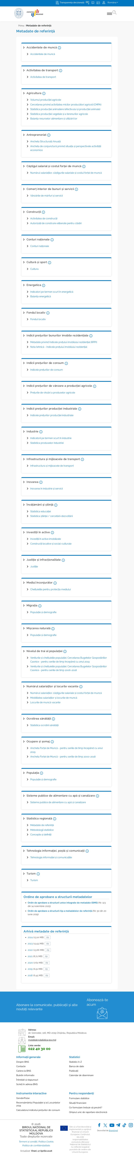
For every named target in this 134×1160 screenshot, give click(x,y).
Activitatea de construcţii (43, 218)
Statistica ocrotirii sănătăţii (44, 725)
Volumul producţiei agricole (45, 99)
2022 (36, 950)
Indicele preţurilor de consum (46, 369)
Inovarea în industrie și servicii (46, 488)
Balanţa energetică (40, 296)
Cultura (34, 269)
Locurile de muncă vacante (45, 702)
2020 (35, 962)
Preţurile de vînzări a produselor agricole (52, 392)
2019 (35, 969)
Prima (21, 25)
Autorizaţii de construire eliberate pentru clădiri (56, 223)
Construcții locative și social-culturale (50, 543)
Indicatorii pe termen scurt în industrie (50, 438)
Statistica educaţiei (40, 511)
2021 (35, 956)
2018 (35, 975)
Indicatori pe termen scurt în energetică (51, 291)
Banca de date (76, 1066)
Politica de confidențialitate (36, 1145)
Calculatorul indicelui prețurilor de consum (38, 1110)
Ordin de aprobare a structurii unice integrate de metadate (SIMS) (63, 902)
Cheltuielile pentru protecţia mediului (50, 589)
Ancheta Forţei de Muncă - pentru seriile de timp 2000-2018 (63, 756)
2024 (36, 937)
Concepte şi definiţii (40, 834)
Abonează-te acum (97, 1002)
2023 (36, 943)
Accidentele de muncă (42, 54)
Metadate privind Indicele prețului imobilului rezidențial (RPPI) (63, 342)
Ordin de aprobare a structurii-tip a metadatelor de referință (60, 911)
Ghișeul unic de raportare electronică (88, 1112)
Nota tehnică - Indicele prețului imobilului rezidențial (58, 347)
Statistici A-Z (75, 1062)
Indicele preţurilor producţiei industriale (51, 415)
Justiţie (34, 566)
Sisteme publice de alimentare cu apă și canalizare (58, 802)
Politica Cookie (45, 1141)
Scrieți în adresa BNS (27, 1084)
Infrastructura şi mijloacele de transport (52, 465)
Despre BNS (22, 1062)
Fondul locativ (38, 319)
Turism (34, 880)
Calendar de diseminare (81, 1075)
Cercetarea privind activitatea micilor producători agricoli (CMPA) (65, 104)
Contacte (21, 1066)
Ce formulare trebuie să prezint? (85, 1107)
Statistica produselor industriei (47, 443)
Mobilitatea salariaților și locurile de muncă (53, 697)
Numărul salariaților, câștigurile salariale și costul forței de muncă (66, 172)
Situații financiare (77, 1103)
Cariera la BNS (23, 1071)
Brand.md (113, 1130)
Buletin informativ (25, 1075)
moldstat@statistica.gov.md (42, 1040)
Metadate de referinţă (42, 825)
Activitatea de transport (43, 77)
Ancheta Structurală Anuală (45, 141)
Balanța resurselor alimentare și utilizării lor (53, 118)
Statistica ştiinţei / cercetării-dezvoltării (51, 516)
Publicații (73, 1071)
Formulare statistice (79, 1098)
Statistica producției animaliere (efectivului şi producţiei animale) (65, 109)
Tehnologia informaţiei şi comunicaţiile (51, 857)
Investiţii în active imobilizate (45, 539)
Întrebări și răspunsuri (27, 1079)
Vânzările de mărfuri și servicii (46, 195)
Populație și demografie (43, 612)
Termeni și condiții (28, 1141)
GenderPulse (23, 1098)
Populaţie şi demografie (43, 779)
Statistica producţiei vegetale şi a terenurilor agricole (59, 114)
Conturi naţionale (39, 246)
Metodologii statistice (42, 830)
